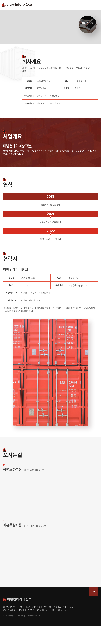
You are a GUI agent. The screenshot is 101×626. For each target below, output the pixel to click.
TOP (93, 591)
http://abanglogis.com (78, 285)
